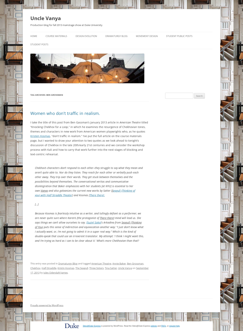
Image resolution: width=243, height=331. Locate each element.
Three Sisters (96, 268)
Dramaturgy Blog (116, 36)
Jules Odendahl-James (55, 272)
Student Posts (39, 44)
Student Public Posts (179, 36)
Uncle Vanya (45, 18)
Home (33, 36)
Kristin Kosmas (66, 268)
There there (96, 195)
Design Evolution (86, 36)
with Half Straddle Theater (56, 195)
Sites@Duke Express (92, 326)
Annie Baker (119, 263)
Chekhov (35, 268)
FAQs (163, 326)
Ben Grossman (135, 263)
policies (154, 326)
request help (174, 326)
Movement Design (147, 36)
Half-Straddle (49, 268)
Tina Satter (111, 268)
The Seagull (81, 268)
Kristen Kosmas (40, 136)
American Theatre (101, 263)
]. (104, 195)
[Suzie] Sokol (93, 222)
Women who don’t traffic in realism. (65, 113)
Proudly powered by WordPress (46, 305)
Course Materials (56, 36)
